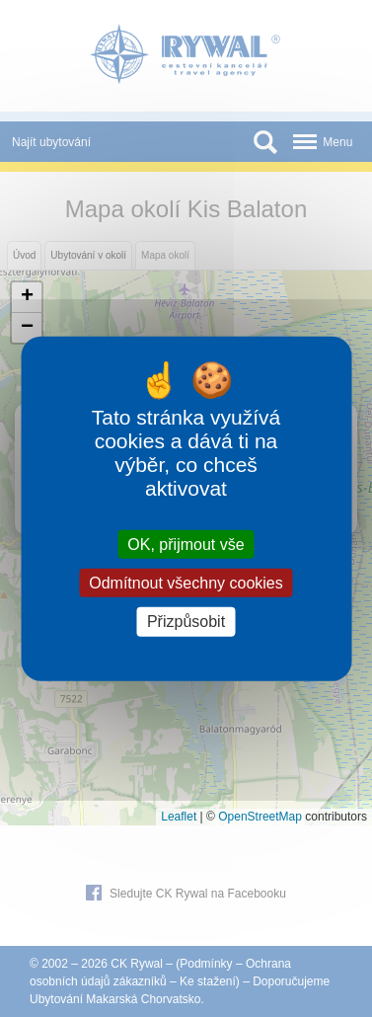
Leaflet (178, 816)
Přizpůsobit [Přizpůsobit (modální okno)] (186, 621)
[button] (26, 297)
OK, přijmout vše (185, 544)
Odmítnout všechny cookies (186, 583)
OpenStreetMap (260, 816)
